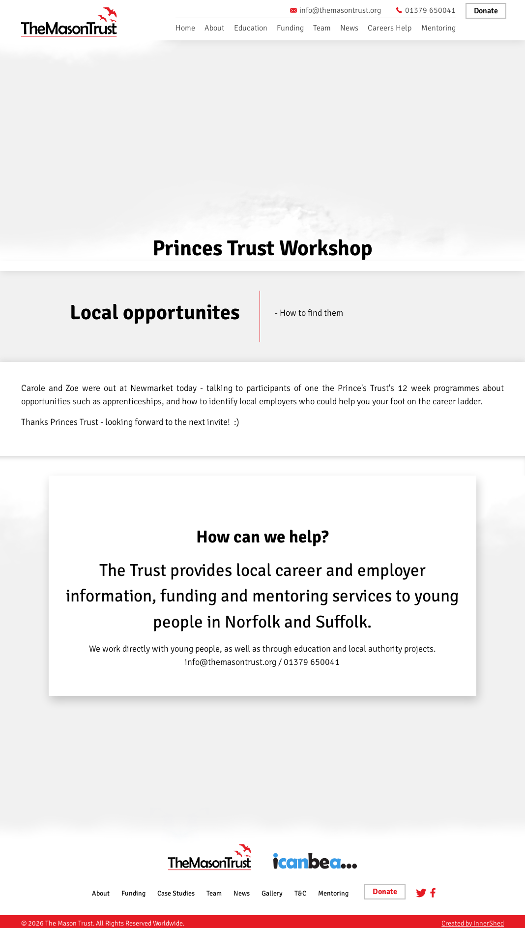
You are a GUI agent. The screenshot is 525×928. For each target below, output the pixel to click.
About (214, 28)
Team (322, 28)
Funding (290, 28)
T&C (300, 893)
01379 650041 (426, 10)
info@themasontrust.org (335, 10)
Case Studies (176, 893)
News (349, 28)
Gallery (272, 893)
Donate (486, 11)
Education (250, 28)
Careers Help (389, 28)
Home (185, 28)
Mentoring (438, 28)
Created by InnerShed (472, 923)
